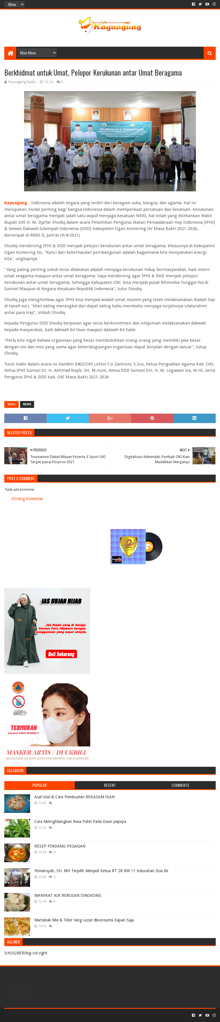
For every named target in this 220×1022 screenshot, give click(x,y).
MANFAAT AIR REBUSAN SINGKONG (67, 895)
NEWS (27, 404)
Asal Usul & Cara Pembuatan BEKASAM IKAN (74, 797)
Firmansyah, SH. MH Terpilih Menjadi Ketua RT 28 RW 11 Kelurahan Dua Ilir (101, 870)
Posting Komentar (27, 498)
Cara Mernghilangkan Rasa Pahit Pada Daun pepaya (80, 821)
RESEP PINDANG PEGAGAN (59, 846)
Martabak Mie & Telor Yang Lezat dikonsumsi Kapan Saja (84, 920)
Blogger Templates (69, 1015)
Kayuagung (15, 202)
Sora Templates (36, 1015)
